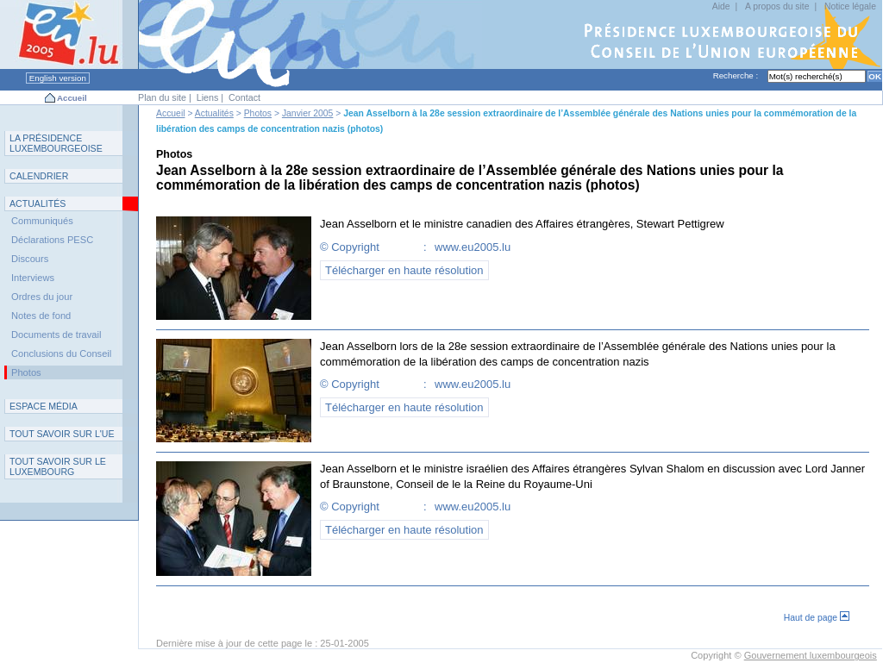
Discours (29, 258)
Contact (244, 97)
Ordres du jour (41, 296)
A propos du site (777, 6)
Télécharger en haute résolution (404, 270)
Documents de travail (56, 334)
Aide (721, 6)
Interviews (32, 277)
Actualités (214, 113)
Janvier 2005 (308, 113)
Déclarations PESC (52, 240)
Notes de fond (41, 315)
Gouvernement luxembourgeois (810, 655)
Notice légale (850, 6)
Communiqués (42, 221)
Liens (208, 97)
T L (57, 466)
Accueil (72, 98)
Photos (258, 113)
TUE (62, 433)
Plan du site (162, 97)
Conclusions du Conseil (61, 353)
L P (56, 143)
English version (58, 78)
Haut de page (816, 617)
